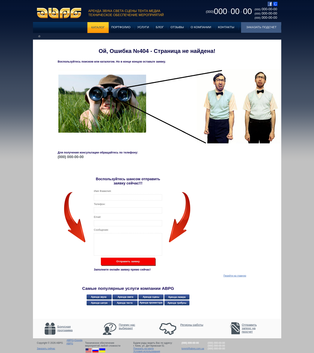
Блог (160, 27)
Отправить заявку (128, 261)
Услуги (143, 27)
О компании (201, 27)
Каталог (98, 27)
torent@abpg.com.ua (193, 348)
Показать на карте (143, 348)
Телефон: (99, 204)
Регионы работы (191, 324)
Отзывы (177, 27)
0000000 (229, 11)
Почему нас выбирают (127, 326)
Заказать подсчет (261, 27)
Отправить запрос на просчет (249, 328)
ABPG (59, 13)
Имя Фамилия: (102, 190)
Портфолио (121, 27)
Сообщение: (101, 229)
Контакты (226, 27)
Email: (97, 216)
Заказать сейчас (46, 348)
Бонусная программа (65, 328)
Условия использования (146, 351)
